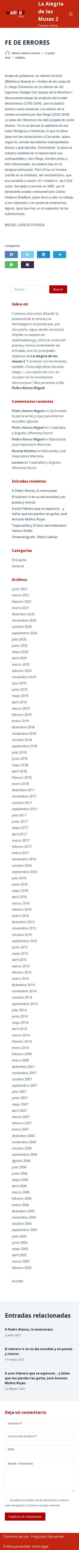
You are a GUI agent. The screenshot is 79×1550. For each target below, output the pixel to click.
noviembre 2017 (24, 796)
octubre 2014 (22, 997)
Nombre (15, 1423)
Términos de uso (16, 1536)
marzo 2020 (21, 664)
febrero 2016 (22, 909)
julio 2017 (19, 815)
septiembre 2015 (24, 941)
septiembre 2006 (24, 1154)
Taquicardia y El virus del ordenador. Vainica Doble (39, 528)
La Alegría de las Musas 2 (51, 11)
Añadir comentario (20, 1463)
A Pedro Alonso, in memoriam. (35, 490)
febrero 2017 (22, 846)
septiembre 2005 (24, 1230)
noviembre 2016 (24, 859)
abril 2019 (19, 702)
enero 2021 (20, 608)
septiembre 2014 (24, 1004)
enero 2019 (20, 721)
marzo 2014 (21, 1035)
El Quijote (19, 560)
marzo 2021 (21, 595)
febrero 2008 (22, 1054)
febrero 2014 (22, 1041)
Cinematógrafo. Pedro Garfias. (35, 537)
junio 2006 (20, 1173)
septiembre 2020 (24, 633)
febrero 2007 (22, 1123)
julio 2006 (19, 1167)
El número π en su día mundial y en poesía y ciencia (38, 499)
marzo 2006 (21, 1192)
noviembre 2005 (24, 1217)
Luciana (18, 462)
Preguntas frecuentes (47, 1536)
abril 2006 (19, 1186)
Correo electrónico (22, 1436)
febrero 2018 (22, 777)
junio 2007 (20, 1098)
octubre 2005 (22, 1223)
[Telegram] (59, 254)
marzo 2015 (21, 966)
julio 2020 (19, 639)
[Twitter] (27, 254)
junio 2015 (20, 947)
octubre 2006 (22, 1148)
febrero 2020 (22, 671)
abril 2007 (19, 1110)
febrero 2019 (22, 714)
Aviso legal (40, 1546)
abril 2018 (19, 771)
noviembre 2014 (24, 991)
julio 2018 (19, 752)
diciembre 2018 (23, 727)
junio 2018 (20, 758)
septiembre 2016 (24, 872)
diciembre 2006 (23, 1136)
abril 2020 (19, 658)
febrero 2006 (22, 1198)
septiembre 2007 (24, 1085)
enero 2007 (20, 1129)
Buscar (58, 289)
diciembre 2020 (23, 614)
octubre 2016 (22, 865)
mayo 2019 (20, 696)
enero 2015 (20, 978)
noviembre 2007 (24, 1073)
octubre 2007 (22, 1079)
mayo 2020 (20, 652)
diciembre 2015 (23, 922)
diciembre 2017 (23, 790)
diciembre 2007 (23, 1066)
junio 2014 (20, 1016)
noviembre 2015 (24, 928)
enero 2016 (20, 916)
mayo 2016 (20, 890)
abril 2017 (19, 834)
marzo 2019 (21, 708)
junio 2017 (20, 821)
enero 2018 (20, 784)
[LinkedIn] (43, 254)
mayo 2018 (20, 765)
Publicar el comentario (25, 1517)
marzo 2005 (21, 1261)
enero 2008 (20, 1060)
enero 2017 (20, 853)
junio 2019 (20, 689)
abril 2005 (19, 1255)
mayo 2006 (20, 1179)
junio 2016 (20, 884)
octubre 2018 (22, 740)
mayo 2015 (20, 953)
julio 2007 (19, 1091)
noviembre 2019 (24, 677)
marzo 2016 (21, 903)
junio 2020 (20, 645)
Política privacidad (16, 1546)
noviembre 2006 (24, 1142)
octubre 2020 (22, 626)
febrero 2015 (22, 972)
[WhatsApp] (11, 264)
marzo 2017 (21, 840)
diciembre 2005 (23, 1211)
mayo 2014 (20, 1022)
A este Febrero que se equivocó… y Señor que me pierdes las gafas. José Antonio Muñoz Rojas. (39, 513)
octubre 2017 (22, 802)
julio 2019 (19, 683)
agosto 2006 (21, 1161)
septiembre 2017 (24, 809)
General (20, 57)
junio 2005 (20, 1242)
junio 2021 (20, 589)
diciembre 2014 (23, 985)
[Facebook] (11, 254)
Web (11, 1449)
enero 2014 (20, 1047)
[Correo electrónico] (27, 264)
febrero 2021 (22, 601)
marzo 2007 (21, 1117)
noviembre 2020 (24, 620)
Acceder (18, 1281)
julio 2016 (19, 878)
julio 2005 (19, 1236)
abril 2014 (19, 1029)
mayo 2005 (20, 1249)
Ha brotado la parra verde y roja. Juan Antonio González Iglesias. (39, 416)
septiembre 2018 (24, 746)
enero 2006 (20, 1205)
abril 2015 (19, 959)
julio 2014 (19, 1010)
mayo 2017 (20, 827)
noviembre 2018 (24, 733)
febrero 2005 (22, 1268)
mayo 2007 (20, 1104)
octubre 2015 (22, 934)
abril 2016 (19, 897)
